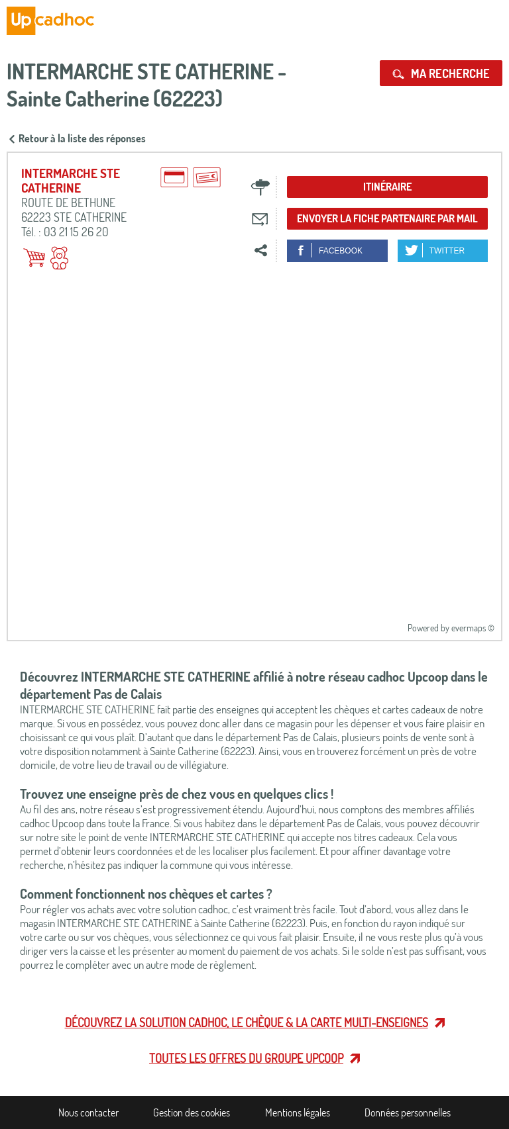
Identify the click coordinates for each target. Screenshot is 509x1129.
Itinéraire (387, 186)
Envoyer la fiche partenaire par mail (387, 218)
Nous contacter (88, 1112)
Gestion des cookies (191, 1112)
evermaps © (472, 627)
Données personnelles (408, 1112)
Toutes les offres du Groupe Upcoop (246, 1058)
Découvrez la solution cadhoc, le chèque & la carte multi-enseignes (246, 1022)
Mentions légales (297, 1112)
